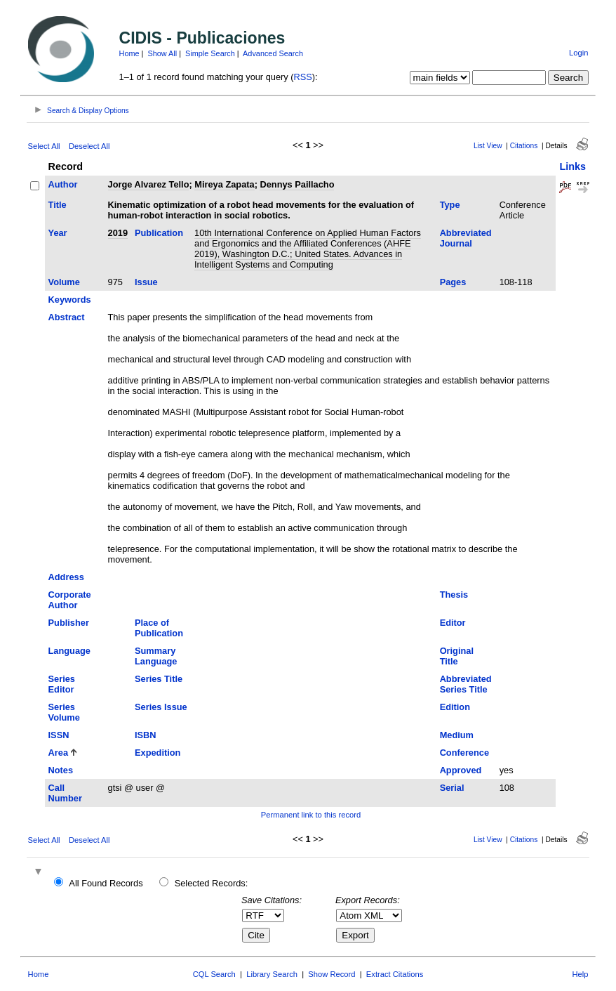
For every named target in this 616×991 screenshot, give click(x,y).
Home (129, 53)
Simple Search (210, 53)
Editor (453, 622)
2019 (118, 233)
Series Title (158, 679)
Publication (159, 233)
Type (450, 204)
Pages (453, 282)
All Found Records (105, 883)
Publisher (68, 622)
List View (488, 146)
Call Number (65, 792)
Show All (162, 53)
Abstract (66, 317)
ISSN (58, 735)
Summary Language (156, 656)
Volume (64, 282)
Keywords (69, 299)
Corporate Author (69, 599)
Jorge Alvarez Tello (148, 184)
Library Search (271, 974)
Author (63, 184)
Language (69, 650)
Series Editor (61, 684)
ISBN (145, 735)
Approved (461, 770)
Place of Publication (159, 627)
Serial (452, 787)
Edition (455, 707)
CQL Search (214, 974)
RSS (303, 77)
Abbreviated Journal (466, 238)
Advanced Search (273, 53)
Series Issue (161, 707)
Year (57, 233)
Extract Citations (394, 974)
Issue (146, 282)
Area (58, 752)
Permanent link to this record (311, 814)
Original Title (457, 656)
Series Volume (64, 712)
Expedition (157, 752)
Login (578, 52)
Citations (524, 146)
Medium (457, 735)
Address (66, 577)
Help (580, 974)
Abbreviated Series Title (466, 684)
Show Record (331, 974)
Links (572, 166)
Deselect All (89, 146)
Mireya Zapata (224, 184)
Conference (464, 752)
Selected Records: (211, 883)
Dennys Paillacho (297, 184)
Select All (44, 146)
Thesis (454, 594)
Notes (61, 770)
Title (57, 204)
